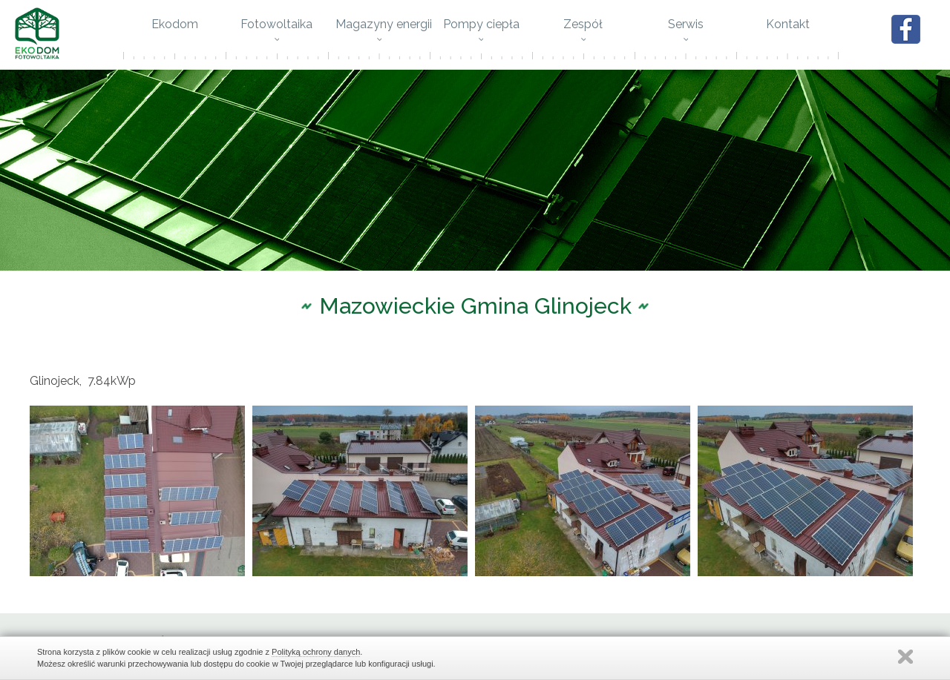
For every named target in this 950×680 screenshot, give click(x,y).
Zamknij (905, 657)
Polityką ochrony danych (316, 651)
